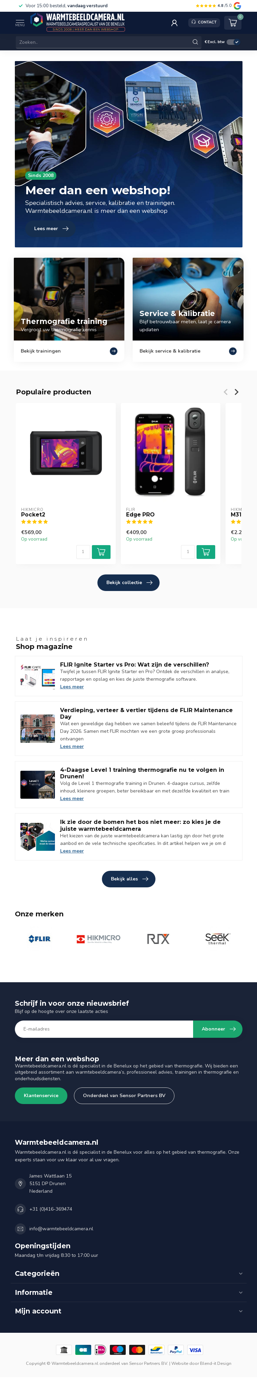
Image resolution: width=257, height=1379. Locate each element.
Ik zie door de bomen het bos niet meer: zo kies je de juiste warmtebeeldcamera (140, 825)
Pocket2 (33, 515)
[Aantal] (83, 552)
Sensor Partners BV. (148, 1363)
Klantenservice (41, 1095)
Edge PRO (140, 515)
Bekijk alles (129, 879)
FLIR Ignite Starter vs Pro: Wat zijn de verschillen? (134, 664)
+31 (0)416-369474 (50, 1209)
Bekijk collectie (129, 583)
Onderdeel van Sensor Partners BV (124, 1095)
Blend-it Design (215, 1363)
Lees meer (72, 686)
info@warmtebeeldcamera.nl (61, 1228)
